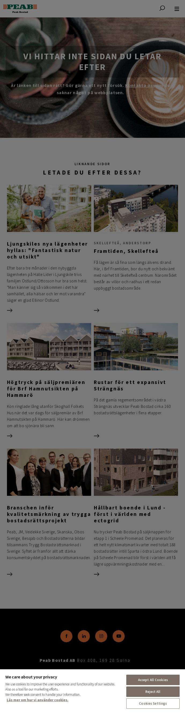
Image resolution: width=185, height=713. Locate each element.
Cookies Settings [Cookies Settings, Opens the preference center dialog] (153, 703)
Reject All (152, 691)
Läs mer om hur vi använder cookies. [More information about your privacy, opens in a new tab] (37, 700)
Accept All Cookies (153, 680)
